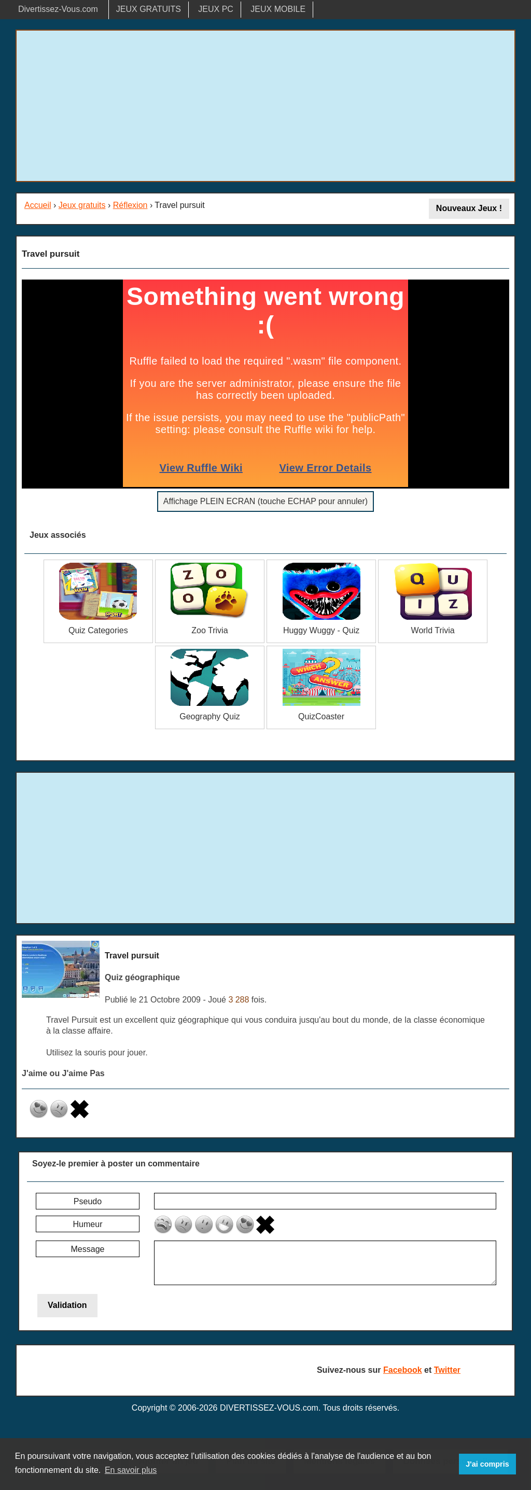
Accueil (37, 205)
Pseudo (88, 1201)
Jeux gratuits (82, 205)
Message (88, 1249)
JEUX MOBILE (277, 9)
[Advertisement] (265, 105)
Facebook (402, 1370)
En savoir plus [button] (131, 1470)
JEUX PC (215, 9)
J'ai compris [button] (487, 1464)
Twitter (447, 1370)
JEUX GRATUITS (148, 9)
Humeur (88, 1224)
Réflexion (130, 205)
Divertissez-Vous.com (58, 9)
